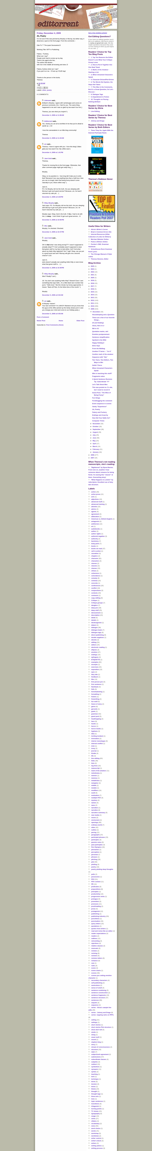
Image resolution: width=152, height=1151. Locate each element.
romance (94, 961)
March (95, 446)
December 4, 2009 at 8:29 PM (52, 197)
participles (95, 840)
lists (92, 763)
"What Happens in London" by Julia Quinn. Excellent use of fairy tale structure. (100, 482)
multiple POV (96, 798)
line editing (95, 758)
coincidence (95, 576)
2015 (93, 292)
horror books (96, 729)
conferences (95, 585)
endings (94, 655)
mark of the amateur (98, 771)
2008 (93, 455)
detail (93, 618)
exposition (95, 669)
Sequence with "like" (99, 357)
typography (95, 1113)
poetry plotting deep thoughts (102, 869)
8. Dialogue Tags (97, 94)
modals (94, 788)
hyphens (94, 731)
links (93, 761)
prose (93, 909)
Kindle (93, 753)
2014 (93, 295)
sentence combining (98, 990)
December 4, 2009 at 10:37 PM (53, 232)
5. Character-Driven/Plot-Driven (102, 79)
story (93, 1044)
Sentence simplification (100, 337)
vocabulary (95, 1123)
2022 (93, 272)
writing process (97, 1148)
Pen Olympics (96, 847)
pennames (95, 849)
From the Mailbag (98, 348)
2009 (93, 309)
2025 (93, 266)
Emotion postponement (100, 334)
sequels (94, 1003)
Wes (46, 226)
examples (94, 662)
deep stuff (95, 610)
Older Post (80, 321)
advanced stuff (96, 502)
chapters (94, 556)
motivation (95, 795)
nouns (93, 817)
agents (93, 511)
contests (94, 593)
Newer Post (41, 321)
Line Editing (95, 111)
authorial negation (98, 536)
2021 (93, 275)
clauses (94, 568)
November (97, 424)
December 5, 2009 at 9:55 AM (52, 314)
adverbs (94, 506)
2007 (93, 458)
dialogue (94, 627)
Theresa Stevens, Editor (99, 259)
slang (93, 1035)
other (44, 90)
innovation (95, 738)
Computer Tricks (98, 421)
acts (92, 497)
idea (92, 734)
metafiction (95, 780)
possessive (95, 877)
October (96, 426)
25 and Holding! (98, 323)
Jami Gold (48, 158)
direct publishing (97, 635)
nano (93, 805)
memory (94, 778)
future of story (96, 704)
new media (95, 815)
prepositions (96, 889)
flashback (94, 687)
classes (94, 563)
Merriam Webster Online (100, 239)
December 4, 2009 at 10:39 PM (53, 268)
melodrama (95, 773)
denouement (95, 613)
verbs (93, 1118)
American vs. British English (101, 519)
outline (93, 830)
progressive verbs (98, 896)
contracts (94, 595)
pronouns (94, 904)
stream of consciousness (100, 1047)
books (93, 546)
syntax (93, 1072)
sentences (95, 1000)
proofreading (96, 906)
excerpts (94, 664)
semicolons (95, 985)
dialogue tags (96, 632)
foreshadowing (96, 692)
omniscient (95, 820)
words (93, 1131)
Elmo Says (96, 346)
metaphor (94, 783)
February (96, 449)
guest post (95, 716)
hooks (93, 724)
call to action (96, 551)
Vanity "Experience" (99, 406)
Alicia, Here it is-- (98, 326)
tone (93, 1099)
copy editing (95, 598)
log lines (94, 766)
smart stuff (95, 1037)
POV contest (95, 882)
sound (93, 1039)
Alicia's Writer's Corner (99, 229)
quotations (95, 926)
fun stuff (94, 701)
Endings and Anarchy (100, 415)
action (93, 492)
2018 (93, 283)
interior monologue (98, 741)
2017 (93, 286)
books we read (96, 548)
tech (93, 1076)
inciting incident (97, 736)
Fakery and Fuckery (99, 412)
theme (93, 1089)
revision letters (96, 958)
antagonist (95, 521)
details (93, 620)
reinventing (95, 941)
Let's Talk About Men (99, 384)
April (95, 443)
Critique (94, 600)
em (45, 144)
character (94, 558)
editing (93, 642)
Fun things (96, 398)
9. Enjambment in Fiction (100, 97)
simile (93, 1032)
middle (93, 785)
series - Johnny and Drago (101, 1012)
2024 (93, 269)
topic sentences (97, 1101)
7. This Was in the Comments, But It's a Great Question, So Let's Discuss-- (100, 89)
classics (94, 566)
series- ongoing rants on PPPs (102, 1015)
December (96, 312)
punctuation (95, 921)
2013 (93, 297)
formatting (95, 694)
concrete (94, 583)
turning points (96, 1109)
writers (93, 1143)
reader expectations (98, 933)
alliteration (95, 516)
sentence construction (99, 993)
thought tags (96, 1094)
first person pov (97, 682)
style (93, 1052)
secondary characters (99, 980)
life (92, 756)
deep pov (94, 608)
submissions (96, 1057)
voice (93, 1126)
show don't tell (96, 1030)
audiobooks (95, 529)
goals (93, 711)
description (95, 615)
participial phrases (98, 837)
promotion (95, 901)
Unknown (47, 100)
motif (93, 793)
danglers (94, 605)
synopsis (94, 1069)
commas (94, 580)
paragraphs (95, 835)
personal (94, 854)
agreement (95, 514)
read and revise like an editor (102, 931)
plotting (94, 864)
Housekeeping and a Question (103, 314)
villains (94, 1121)
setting (93, 1020)
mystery (94, 800)
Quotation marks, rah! (100, 331)
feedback (94, 677)
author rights (96, 534)
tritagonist (95, 1106)
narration (94, 808)
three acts (95, 1096)
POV (93, 879)
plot (92, 862)
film (92, 679)
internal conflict (97, 743)
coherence (95, 573)
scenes (94, 973)
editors (93, 645)
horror (93, 726)
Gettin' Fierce (97, 365)
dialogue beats (96, 630)
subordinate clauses (98, 1059)
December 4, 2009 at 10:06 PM (53, 220)
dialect (93, 625)
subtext (94, 1064)
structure (94, 1049)
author (93, 531)
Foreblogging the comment (102, 401)
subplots (94, 1062)
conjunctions (96, 590)
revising (94, 953)
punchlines (95, 919)
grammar (94, 714)
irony (93, 748)
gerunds (94, 709)
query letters (96, 924)
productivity (95, 894)
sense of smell (96, 988)
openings (94, 822)
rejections (95, 943)
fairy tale (94, 674)
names (93, 803)
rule (92, 963)
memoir (94, 775)
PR (92, 884)
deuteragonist (96, 622)
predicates (95, 886)
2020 (93, 277)
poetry (49, 90)
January (96, 452)
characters (95, 561)
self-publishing (96, 983)
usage (93, 1116)
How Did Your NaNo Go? (101, 418)
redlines (94, 938)
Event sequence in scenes (101, 403)
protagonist (95, 911)
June (95, 438)
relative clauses (97, 946)
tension (94, 1084)
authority (94, 539)
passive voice (96, 842)
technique (95, 1079)
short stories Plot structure (101, 1027)
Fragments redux (98, 376)
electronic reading (98, 647)
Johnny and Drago (97, 121)
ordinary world (96, 825)
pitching (94, 859)
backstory (95, 541)
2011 (93, 303)
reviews (94, 951)
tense (93, 1081)
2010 (93, 306)
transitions (95, 1104)
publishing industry (98, 916)
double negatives (97, 637)
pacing (93, 832)
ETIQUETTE (95, 660)
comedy (94, 578)
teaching (94, 1074)
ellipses (94, 650)
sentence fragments (98, 995)
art (92, 526)
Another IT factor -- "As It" (101, 351)
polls (93, 874)
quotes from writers (98, 928)
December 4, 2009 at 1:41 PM (52, 152)
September (97, 429)
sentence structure (98, 998)
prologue (94, 899)
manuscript (95, 768)
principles (95, 891)
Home (61, 321)
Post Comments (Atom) (54, 325)
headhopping (96, 719)
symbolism (95, 1067)
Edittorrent (48, 121)
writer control (96, 1138)
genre (93, 706)
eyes (93, 672)
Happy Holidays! (98, 343)
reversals (94, 948)
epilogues (95, 657)
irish (93, 746)
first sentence (96, 684)
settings (94, 1022)
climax (93, 571)
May (94, 441)
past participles (97, 845)
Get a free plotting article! (97, 33)
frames (93, 697)
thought (94, 1091)
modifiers (94, 790)
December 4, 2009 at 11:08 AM (53, 115)
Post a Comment (43, 317)
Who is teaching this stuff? (102, 373)
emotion (94, 652)
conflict (94, 588)
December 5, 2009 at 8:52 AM (52, 295)
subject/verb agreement (100, 1054)
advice (93, 509)
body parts (95, 543)
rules (93, 966)
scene (93, 968)
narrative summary (98, 812)
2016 (93, 289)
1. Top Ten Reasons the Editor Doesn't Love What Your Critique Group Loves (100, 59)
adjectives (95, 499)
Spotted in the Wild (99, 340)
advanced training (97, 504)
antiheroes (95, 524)
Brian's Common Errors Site (101, 232)
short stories (96, 1025)
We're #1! (95, 328)
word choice (95, 1128)
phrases (94, 857)
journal (93, 751)
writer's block (96, 1141)
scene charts (96, 970)
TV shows (95, 1111)
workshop (95, 1133)
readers (94, 936)
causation (95, 553)
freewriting (95, 699)
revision (94, 956)
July (94, 435)
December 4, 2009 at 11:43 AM (53, 138)
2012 (93, 300)
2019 (93, 280)
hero (93, 721)
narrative (94, 810)
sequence (94, 1005)
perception (95, 852)
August (95, 432)
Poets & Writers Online (99, 242)
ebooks (94, 640)
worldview (95, 1136)
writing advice (96, 1146)
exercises (94, 667)
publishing (95, 914)
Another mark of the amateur (102, 354)
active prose (95, 494)
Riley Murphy (49, 203)
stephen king (96, 1042)
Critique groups (97, 603)
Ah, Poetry (96, 409)
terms (93, 1086)
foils (93, 689)
